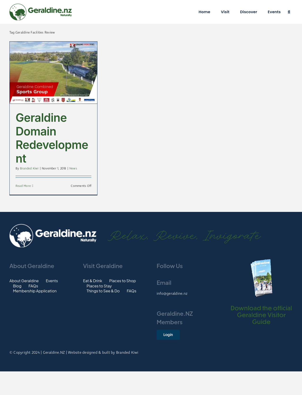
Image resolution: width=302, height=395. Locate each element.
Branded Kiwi (29, 169)
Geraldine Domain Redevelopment (52, 138)
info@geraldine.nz (172, 293)
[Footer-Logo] (52, 225)
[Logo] (40, 5)
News (73, 169)
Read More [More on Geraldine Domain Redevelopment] (23, 186)
